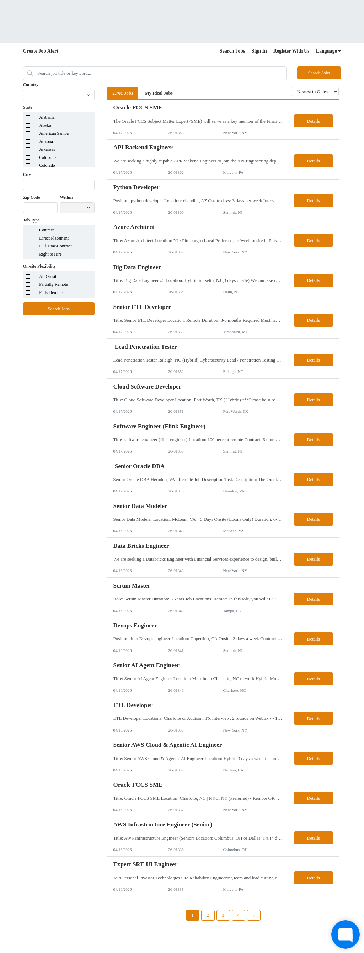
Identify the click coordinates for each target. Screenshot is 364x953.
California (48, 157)
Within (66, 197)
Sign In (259, 51)
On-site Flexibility (39, 266)
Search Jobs (232, 51)
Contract (46, 229)
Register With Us (291, 51)
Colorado (47, 165)
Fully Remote (51, 292)
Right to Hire (50, 254)
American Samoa (54, 133)
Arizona (46, 141)
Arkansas (47, 149)
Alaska (45, 125)
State (27, 107)
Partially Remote (53, 284)
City (27, 174)
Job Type (31, 220)
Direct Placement (54, 238)
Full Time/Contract (55, 245)
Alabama (46, 117)
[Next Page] (254, 915)
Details (313, 121)
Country (30, 84)
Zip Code (31, 197)
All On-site (48, 276)
